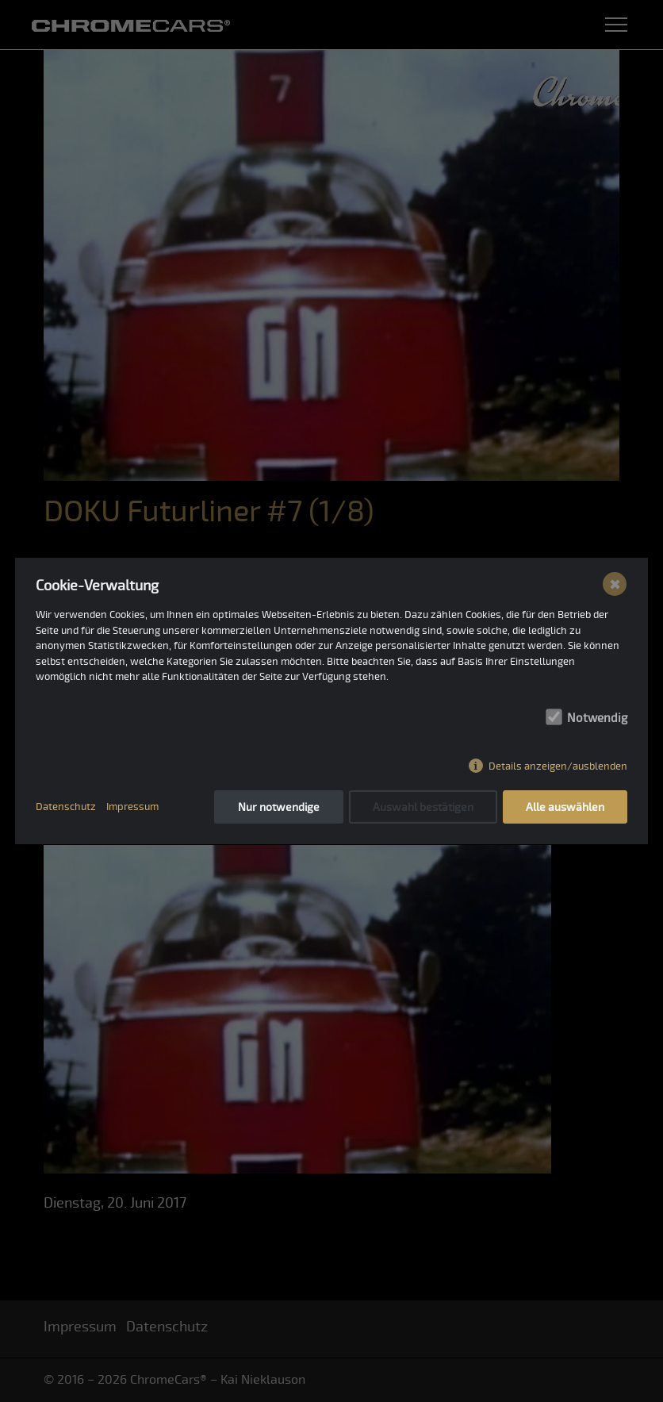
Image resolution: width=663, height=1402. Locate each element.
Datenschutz (66, 807)
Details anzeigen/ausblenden (558, 766)
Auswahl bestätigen (423, 807)
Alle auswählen (565, 807)
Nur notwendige (279, 807)
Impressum (132, 807)
